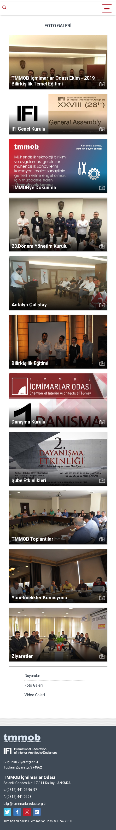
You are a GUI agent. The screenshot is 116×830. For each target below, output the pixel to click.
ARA (6, 8)
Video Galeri (34, 695)
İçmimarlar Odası (58, 9)
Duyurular (32, 675)
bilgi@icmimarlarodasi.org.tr (25, 804)
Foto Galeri (33, 685)
